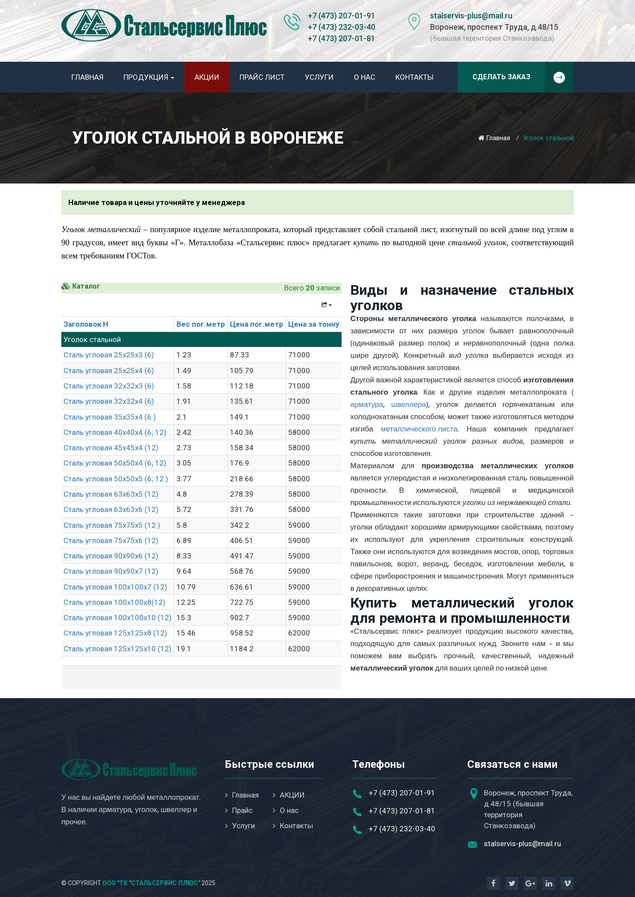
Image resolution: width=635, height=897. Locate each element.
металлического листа (419, 429)
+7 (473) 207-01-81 (341, 38)
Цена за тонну (313, 324)
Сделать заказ (523, 77)
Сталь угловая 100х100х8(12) (115, 602)
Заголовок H (86, 324)
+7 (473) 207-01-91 (341, 15)
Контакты (414, 77)
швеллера (408, 405)
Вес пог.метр (200, 324)
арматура (366, 405)
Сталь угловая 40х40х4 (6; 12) (115, 432)
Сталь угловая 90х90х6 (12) (111, 555)
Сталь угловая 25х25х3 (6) (109, 354)
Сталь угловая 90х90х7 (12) (111, 571)
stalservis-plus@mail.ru (471, 15)
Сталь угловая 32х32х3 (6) (109, 385)
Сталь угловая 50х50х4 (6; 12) (115, 463)
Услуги (319, 77)
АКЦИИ (206, 77)
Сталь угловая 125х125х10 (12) (118, 648)
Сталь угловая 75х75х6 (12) (111, 540)
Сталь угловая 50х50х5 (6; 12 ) (116, 478)
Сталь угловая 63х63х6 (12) (111, 509)
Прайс (239, 810)
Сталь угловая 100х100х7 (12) (115, 587)
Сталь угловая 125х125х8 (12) (115, 633)
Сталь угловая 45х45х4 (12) (111, 447)
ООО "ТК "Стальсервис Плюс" (151, 882)
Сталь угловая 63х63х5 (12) (111, 494)
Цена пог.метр (256, 324)
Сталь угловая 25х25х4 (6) (109, 370)
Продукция (148, 77)
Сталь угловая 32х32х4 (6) (109, 401)
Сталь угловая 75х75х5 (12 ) (112, 525)
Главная (87, 77)
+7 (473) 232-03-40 (341, 27)
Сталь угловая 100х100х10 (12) (118, 617)
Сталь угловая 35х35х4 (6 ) (110, 417)
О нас (364, 77)
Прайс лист (262, 77)
